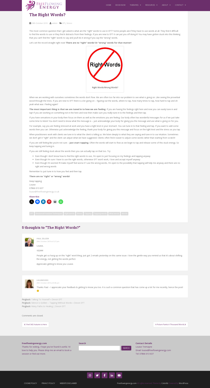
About (165, 5)
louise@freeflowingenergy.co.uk (44, 191)
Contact (179, 5)
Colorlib (164, 383)
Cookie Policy (30, 383)
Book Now (120, 5)
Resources (150, 5)
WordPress (183, 383)
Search (82, 343)
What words (114, 213)
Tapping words (100, 213)
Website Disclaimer (68, 383)
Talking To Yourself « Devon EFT (46, 299)
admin (54, 23)
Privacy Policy (48, 383)
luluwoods (42, 280)
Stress (69, 23)
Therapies (134, 5)
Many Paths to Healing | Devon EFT (48, 306)
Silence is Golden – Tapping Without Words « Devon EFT (58, 302)
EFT (63, 23)
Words (124, 213)
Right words (69, 213)
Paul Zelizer (43, 238)
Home (108, 5)
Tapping (88, 213)
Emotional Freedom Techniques (49, 213)
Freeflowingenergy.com (126, 383)
